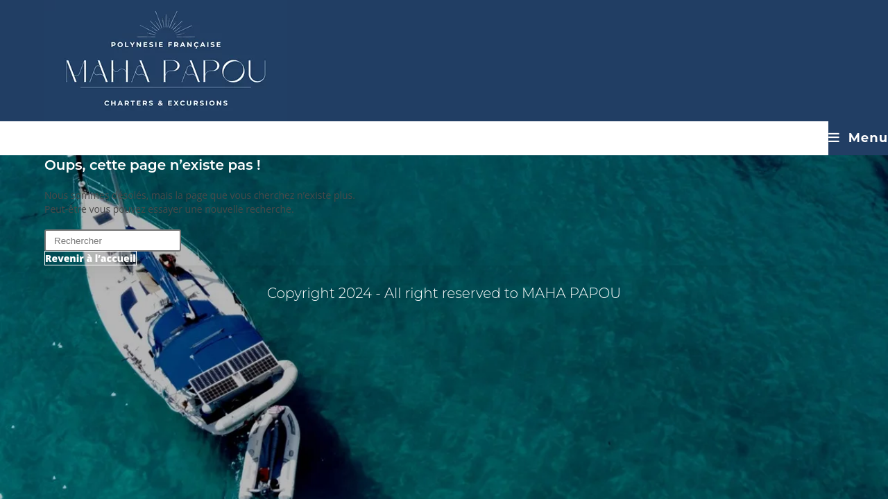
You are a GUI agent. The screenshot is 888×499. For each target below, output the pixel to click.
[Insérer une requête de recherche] (112, 240)
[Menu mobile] (858, 138)
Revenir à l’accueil (90, 258)
